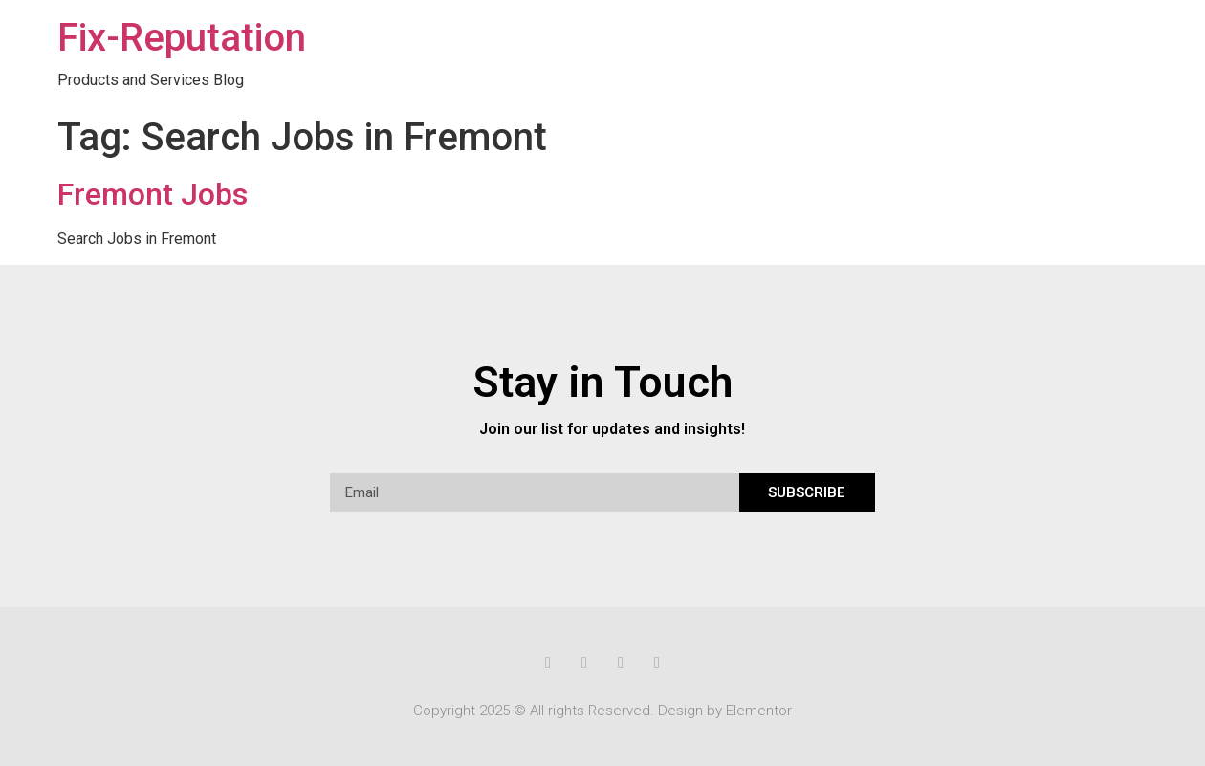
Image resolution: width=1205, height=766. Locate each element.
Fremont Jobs (152, 194)
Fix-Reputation (181, 37)
